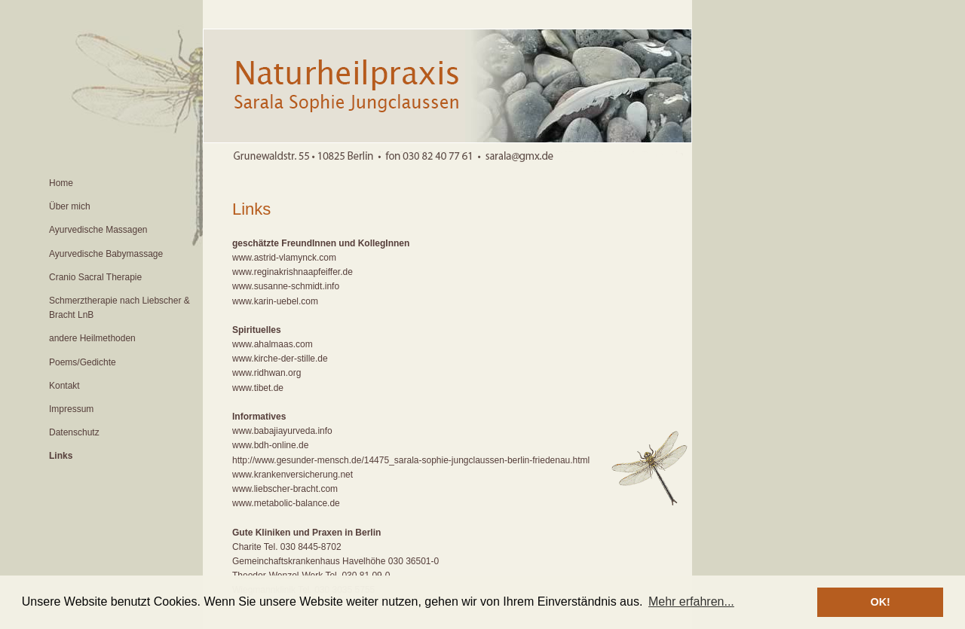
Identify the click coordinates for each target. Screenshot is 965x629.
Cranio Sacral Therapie (95, 277)
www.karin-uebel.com (275, 301)
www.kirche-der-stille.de (280, 358)
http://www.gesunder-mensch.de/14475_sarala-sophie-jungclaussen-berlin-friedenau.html (411, 460)
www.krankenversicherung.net (292, 474)
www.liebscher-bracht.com (285, 489)
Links (60, 455)
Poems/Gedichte (82, 362)
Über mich (69, 206)
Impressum (71, 409)
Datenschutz (74, 432)
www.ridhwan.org (266, 373)
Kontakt (64, 385)
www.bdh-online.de (270, 445)
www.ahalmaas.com (272, 344)
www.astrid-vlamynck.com (284, 257)
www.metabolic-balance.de (286, 503)
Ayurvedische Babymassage (106, 254)
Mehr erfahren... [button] (691, 601)
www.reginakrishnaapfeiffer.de (292, 272)
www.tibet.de (257, 388)
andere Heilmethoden (92, 338)
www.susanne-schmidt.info (285, 286)
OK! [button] (880, 602)
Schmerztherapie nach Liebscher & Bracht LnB (119, 307)
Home (61, 183)
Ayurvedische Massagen (98, 229)
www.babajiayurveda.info (282, 431)
